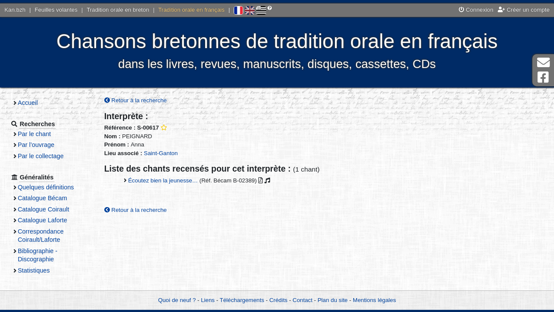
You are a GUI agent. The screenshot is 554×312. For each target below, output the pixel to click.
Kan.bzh (15, 9)
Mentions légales (374, 300)
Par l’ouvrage (36, 144)
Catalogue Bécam (42, 198)
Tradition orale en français (191, 9)
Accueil (28, 102)
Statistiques (34, 270)
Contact (302, 300)
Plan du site (333, 300)
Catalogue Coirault (43, 209)
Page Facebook (543, 77)
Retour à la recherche (135, 100)
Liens (208, 300)
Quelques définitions (46, 187)
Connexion (476, 9)
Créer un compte (524, 9)
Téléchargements (242, 300)
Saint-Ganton (160, 153)
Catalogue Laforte (42, 220)
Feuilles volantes (56, 9)
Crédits (278, 300)
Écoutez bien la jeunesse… (163, 180)
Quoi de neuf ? (177, 300)
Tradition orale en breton (118, 9)
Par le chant (34, 133)
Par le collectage (41, 156)
